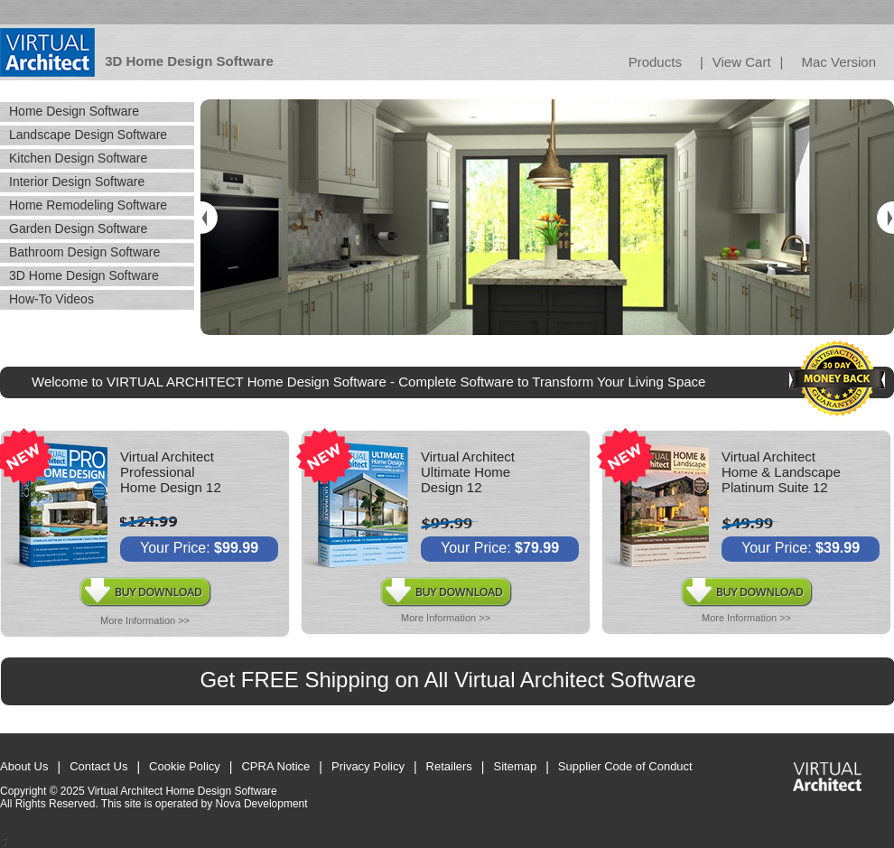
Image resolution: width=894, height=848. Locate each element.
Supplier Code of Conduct (625, 766)
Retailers (449, 766)
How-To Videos (51, 299)
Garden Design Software (78, 228)
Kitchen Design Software (78, 158)
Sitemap (515, 766)
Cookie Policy (184, 766)
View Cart (741, 62)
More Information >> (145, 620)
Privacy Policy (368, 766)
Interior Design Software (76, 181)
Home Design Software (74, 111)
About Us (24, 766)
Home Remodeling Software (88, 205)
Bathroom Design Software (84, 252)
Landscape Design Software (88, 134)
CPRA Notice (275, 766)
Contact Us (98, 766)
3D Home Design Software (84, 275)
